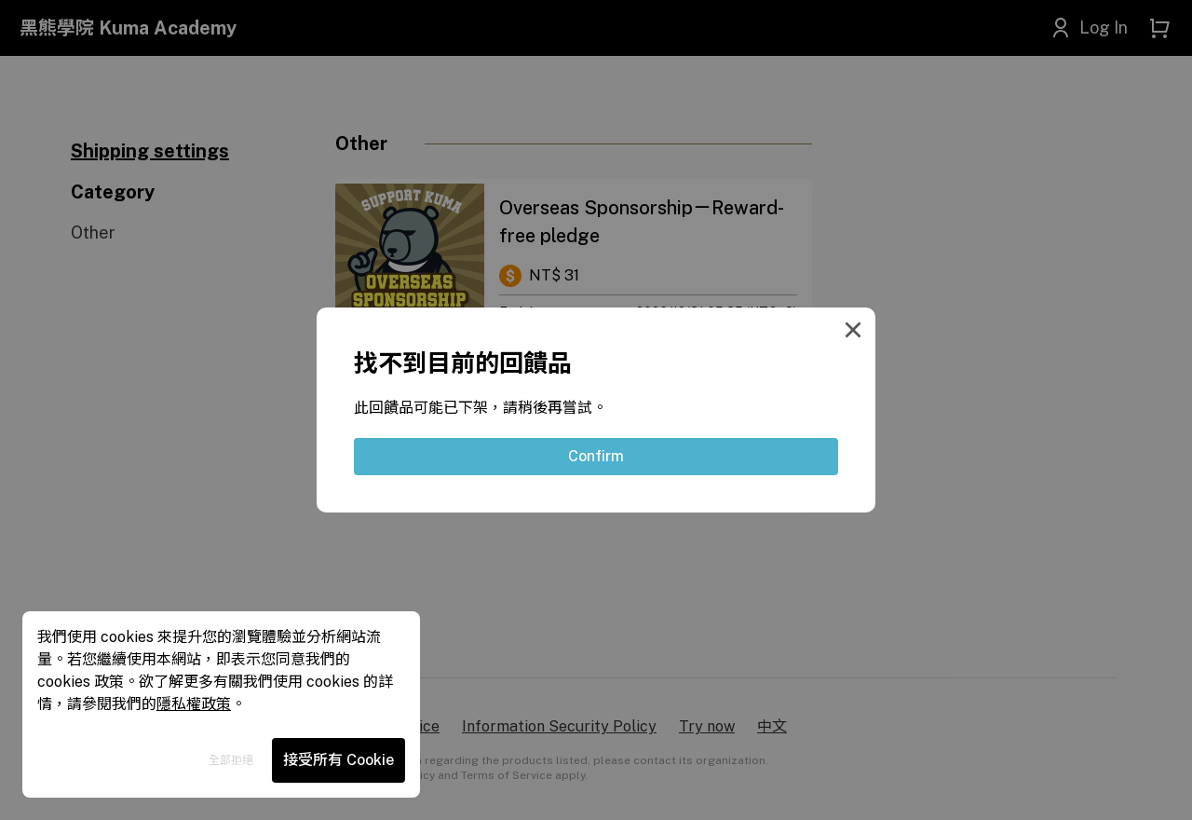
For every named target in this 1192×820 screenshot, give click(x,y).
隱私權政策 (193, 704)
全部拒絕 (231, 760)
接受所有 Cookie (338, 760)
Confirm (596, 456)
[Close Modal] (856, 326)
